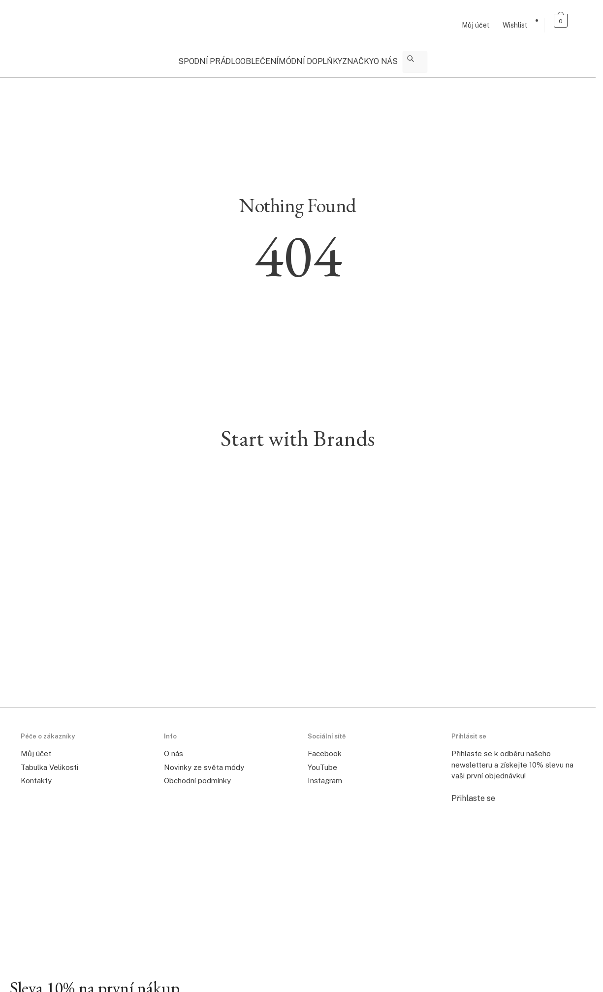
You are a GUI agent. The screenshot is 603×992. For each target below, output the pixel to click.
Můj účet (476, 25)
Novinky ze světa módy (204, 761)
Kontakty (36, 774)
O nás (173, 747)
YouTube (322, 761)
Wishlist (515, 25)
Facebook (325, 747)
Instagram (325, 774)
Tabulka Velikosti (49, 761)
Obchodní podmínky (197, 774)
